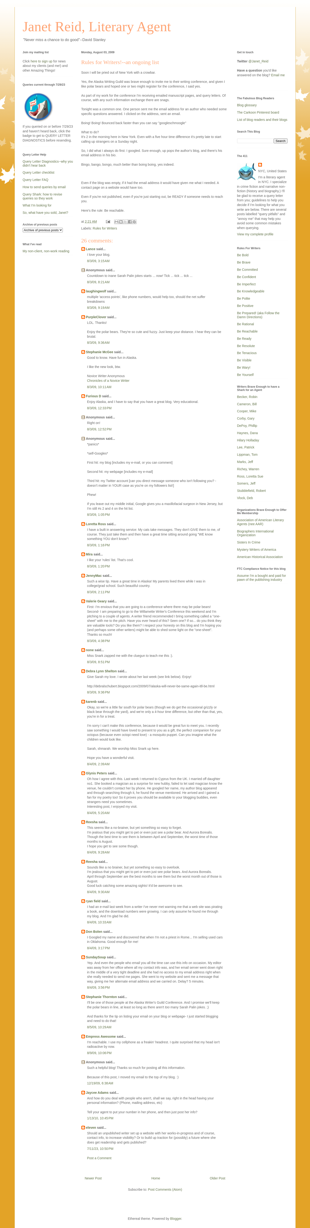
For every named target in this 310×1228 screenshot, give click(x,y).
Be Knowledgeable (251, 291)
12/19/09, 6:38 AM (100, 1083)
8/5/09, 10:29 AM (99, 1027)
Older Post (217, 1178)
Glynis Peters (97, 773)
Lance (90, 249)
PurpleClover (96, 317)
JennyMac (94, 576)
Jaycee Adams (97, 1092)
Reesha (92, 822)
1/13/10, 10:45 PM (100, 1118)
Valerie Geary (96, 601)
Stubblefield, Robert (251, 491)
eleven (91, 1127)
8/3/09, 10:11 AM (99, 387)
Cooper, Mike (246, 411)
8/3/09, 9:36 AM (98, 342)
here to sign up (42, 61)
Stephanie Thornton (101, 997)
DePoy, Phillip (247, 426)
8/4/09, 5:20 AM (98, 813)
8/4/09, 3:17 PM (98, 948)
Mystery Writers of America (256, 549)
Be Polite (243, 298)
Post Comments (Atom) (165, 1189)
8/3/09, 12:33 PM (99, 408)
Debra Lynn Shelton (101, 671)
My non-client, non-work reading (46, 251)
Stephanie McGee (99, 352)
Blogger (175, 1218)
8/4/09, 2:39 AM (98, 764)
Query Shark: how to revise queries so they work (42, 196)
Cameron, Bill (247, 404)
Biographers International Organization (255, 533)
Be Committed (247, 270)
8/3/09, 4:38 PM (98, 641)
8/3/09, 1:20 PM (98, 566)
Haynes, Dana (247, 433)
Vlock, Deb (245, 498)
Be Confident (246, 277)
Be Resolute (246, 346)
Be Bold (243, 255)
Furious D (93, 396)
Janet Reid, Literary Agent (97, 26)
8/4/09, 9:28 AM (98, 852)
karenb (91, 702)
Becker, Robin (247, 397)
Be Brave (244, 262)
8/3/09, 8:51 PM (98, 662)
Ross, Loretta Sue (250, 476)
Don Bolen (94, 931)
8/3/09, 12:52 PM (99, 429)
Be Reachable (247, 331)
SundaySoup (96, 957)
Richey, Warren (248, 469)
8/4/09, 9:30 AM (98, 892)
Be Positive (245, 306)
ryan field (93, 901)
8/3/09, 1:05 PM (98, 514)
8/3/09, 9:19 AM (98, 308)
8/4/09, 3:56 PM (98, 987)
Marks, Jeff (245, 462)
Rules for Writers (105, 228)
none (90, 650)
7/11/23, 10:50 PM (100, 1149)
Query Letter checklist (38, 172)
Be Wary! (243, 367)
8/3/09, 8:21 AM (98, 282)
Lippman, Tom (247, 454)
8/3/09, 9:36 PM (98, 692)
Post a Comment (99, 1158)
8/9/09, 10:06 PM (99, 1053)
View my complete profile (255, 234)
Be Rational (245, 324)
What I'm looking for (37, 205)
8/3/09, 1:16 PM (98, 545)
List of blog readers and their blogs (262, 120)
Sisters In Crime (249, 542)
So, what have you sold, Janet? (45, 212)
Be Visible (244, 360)
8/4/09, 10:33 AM (99, 922)
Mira (89, 554)
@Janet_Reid (258, 61)
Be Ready (244, 338)
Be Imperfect (246, 284)
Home (155, 1178)
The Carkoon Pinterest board (258, 112)
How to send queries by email (44, 187)
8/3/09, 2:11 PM (98, 592)
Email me (278, 75)
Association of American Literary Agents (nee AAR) (260, 522)
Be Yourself (245, 375)
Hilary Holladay (248, 440)
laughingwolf (96, 291)
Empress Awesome (101, 1036)
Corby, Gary (245, 418)
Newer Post (93, 1178)
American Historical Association (260, 557)
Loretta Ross (96, 524)
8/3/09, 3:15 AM (98, 261)
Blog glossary (247, 105)
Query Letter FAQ (36, 180)
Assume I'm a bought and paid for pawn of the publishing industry (261, 577)
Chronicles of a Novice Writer (108, 381)
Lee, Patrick (245, 447)
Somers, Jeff (246, 483)
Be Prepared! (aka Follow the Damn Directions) (258, 315)
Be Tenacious (247, 353)
